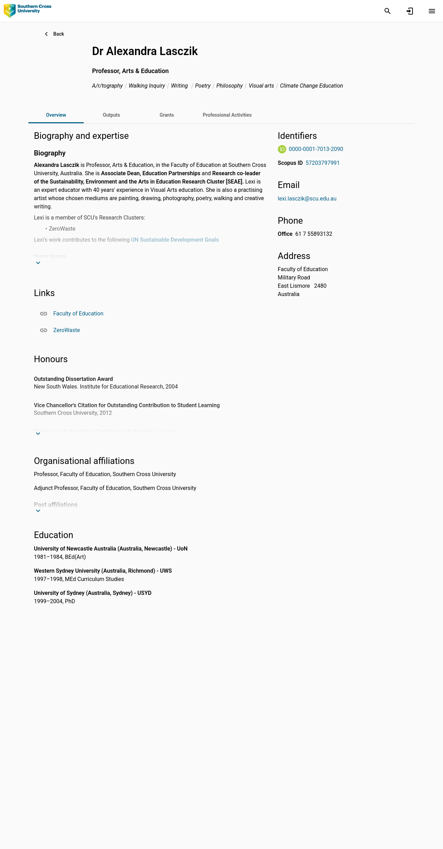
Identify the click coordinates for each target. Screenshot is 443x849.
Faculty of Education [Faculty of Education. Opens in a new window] (78, 313)
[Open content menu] (432, 11)
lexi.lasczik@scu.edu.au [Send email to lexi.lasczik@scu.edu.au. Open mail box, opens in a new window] (307, 198)
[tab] (111, 115)
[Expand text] (39, 263)
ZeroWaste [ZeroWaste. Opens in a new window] (66, 330)
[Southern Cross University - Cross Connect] (27, 10)
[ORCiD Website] (282, 149)
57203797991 (323, 163)
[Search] (387, 11)
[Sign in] (409, 11)
